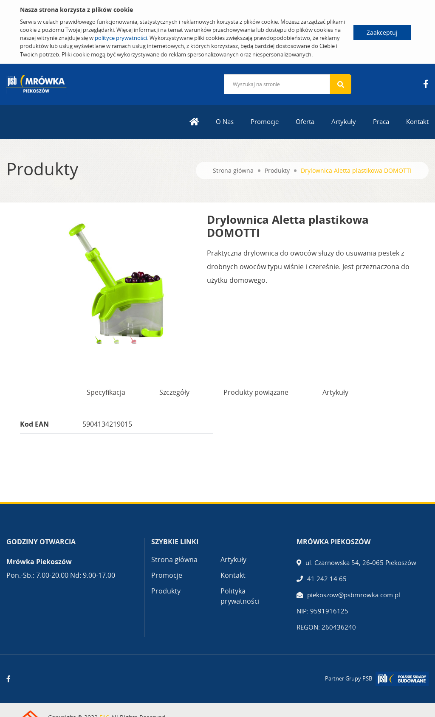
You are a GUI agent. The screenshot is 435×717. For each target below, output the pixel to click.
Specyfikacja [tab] (106, 392)
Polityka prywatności (240, 596)
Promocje (265, 121)
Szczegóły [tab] (174, 392)
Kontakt (417, 121)
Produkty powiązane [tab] (255, 392)
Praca (381, 121)
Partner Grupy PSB (348, 678)
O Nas (225, 121)
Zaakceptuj (382, 32)
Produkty (277, 170)
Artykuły (343, 121)
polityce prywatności (121, 38)
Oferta (305, 121)
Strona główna (233, 170)
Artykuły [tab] (335, 392)
